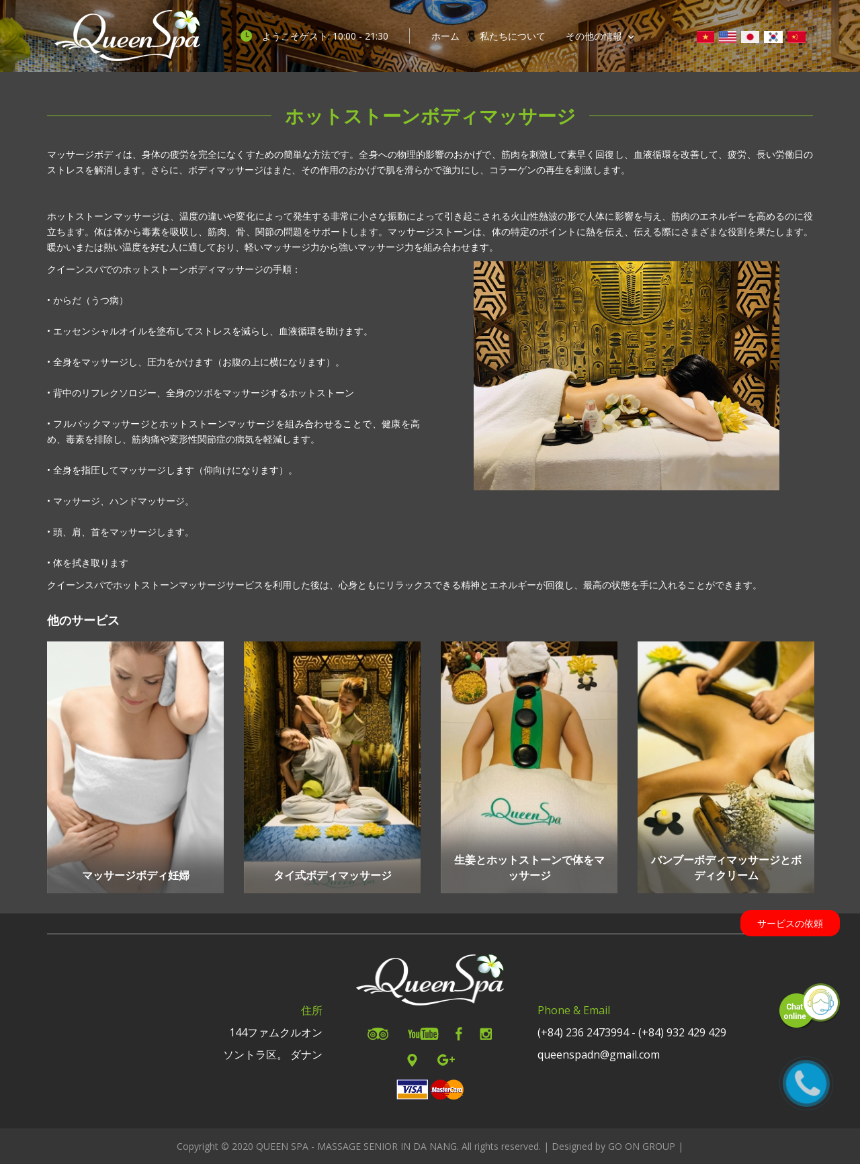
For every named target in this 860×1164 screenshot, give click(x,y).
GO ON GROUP (641, 1146)
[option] (135, 767)
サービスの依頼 (790, 923)
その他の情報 (600, 36)
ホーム (445, 36)
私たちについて (513, 36)
